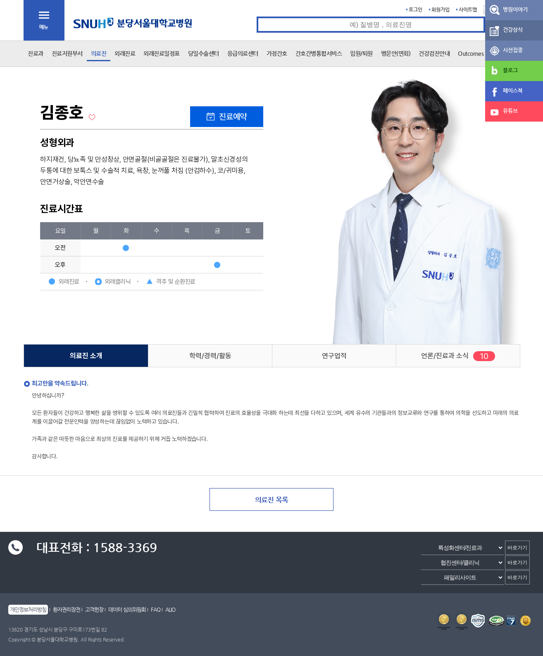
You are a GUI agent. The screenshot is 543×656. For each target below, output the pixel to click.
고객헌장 (94, 609)
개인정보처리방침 (28, 609)
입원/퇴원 (361, 53)
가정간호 (277, 53)
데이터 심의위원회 (127, 609)
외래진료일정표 (161, 53)
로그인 (415, 9)
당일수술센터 (203, 53)
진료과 (35, 53)
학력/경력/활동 (210, 356)
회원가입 (440, 9)
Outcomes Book (477, 53)
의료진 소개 (86, 356)
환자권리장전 (66, 609)
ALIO (170, 609)
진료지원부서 (67, 53)
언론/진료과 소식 (445, 356)
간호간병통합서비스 (318, 53)
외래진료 (124, 53)
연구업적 (334, 356)
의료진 (99, 53)
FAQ (155, 609)
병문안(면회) (396, 53)
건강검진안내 (434, 53)
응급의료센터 (242, 53)
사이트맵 (468, 9)
